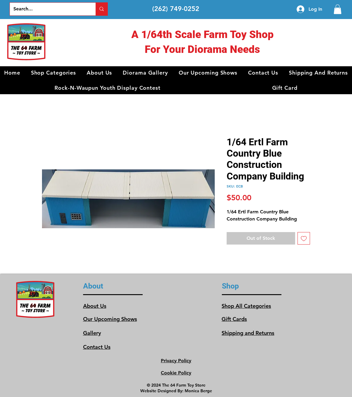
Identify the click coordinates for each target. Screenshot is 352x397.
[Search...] (48, 9)
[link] (338, 9)
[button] (53, 72)
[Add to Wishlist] (304, 238)
